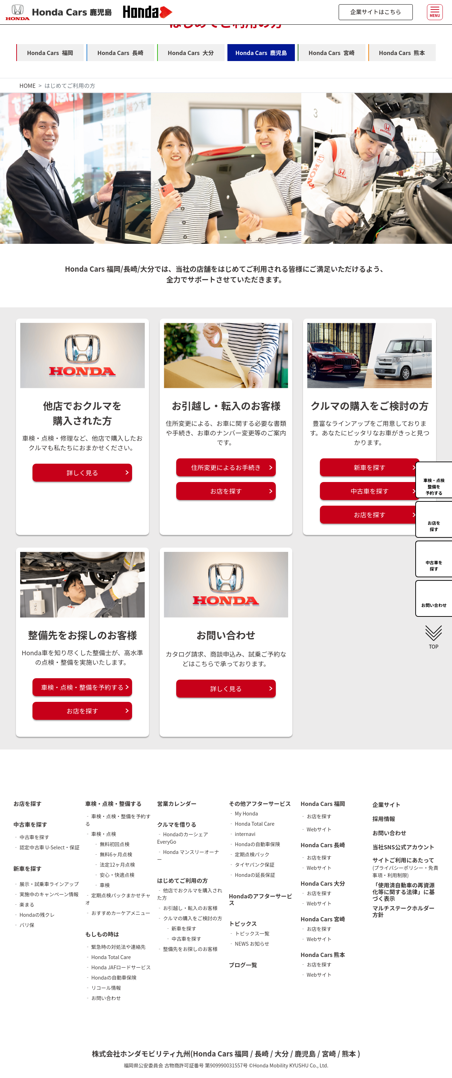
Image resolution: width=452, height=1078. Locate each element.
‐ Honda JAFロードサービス (118, 967)
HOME (27, 85)
